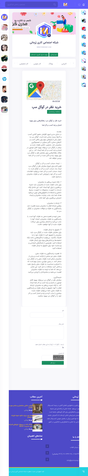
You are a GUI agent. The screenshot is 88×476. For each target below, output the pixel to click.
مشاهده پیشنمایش (54, 112)
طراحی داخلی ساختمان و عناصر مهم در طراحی (20, 406)
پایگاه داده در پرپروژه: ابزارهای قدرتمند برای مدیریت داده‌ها (20, 425)
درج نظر (52, 363)
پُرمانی (26, 410)
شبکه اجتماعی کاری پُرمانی (44, 42)
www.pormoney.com (44, 47)
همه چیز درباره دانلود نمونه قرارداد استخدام (21, 416)
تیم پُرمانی (54, 54)
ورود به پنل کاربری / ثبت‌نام (39, 54)
